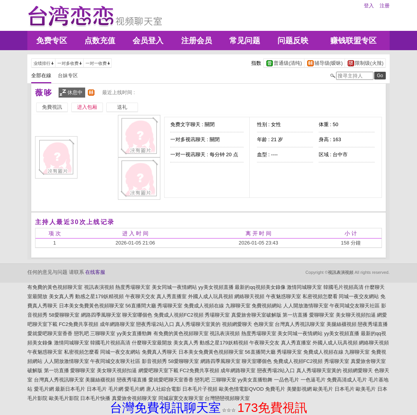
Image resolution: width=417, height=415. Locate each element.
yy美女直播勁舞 (134, 333)
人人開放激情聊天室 (305, 306)
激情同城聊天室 (304, 287)
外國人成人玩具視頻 (210, 296)
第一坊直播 (295, 315)
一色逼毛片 (313, 380)
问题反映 (292, 40)
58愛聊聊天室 (64, 315)
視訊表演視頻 (340, 272)
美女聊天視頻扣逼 (356, 315)
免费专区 (51, 40)
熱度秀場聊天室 (132, 287)
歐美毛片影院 (64, 398)
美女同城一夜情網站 (174, 287)
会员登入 (148, 40)
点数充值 (99, 40)
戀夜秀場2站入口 (155, 324)
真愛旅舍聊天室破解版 (256, 315)
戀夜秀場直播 (373, 324)
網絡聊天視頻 (249, 296)
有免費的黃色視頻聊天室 (54, 287)
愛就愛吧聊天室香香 (49, 333)
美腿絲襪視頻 (341, 324)
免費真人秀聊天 (159, 352)
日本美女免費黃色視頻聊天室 (91, 306)
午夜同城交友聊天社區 (355, 306)
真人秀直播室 (171, 296)
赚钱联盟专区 (353, 40)
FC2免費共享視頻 (79, 324)
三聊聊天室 (102, 333)
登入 (369, 5)
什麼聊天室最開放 (152, 343)
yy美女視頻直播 (216, 287)
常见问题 (244, 40)
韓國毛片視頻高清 (343, 287)
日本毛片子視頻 (199, 389)
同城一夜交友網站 (359, 296)
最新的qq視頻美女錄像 (260, 287)
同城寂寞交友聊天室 (180, 398)
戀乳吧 (81, 333)
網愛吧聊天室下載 (158, 370)
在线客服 (95, 272)
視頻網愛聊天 (237, 324)
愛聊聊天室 (321, 315)
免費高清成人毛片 (347, 380)
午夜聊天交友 (140, 296)
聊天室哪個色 (137, 315)
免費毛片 (275, 389)
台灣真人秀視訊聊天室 (300, 324)
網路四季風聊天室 (101, 315)
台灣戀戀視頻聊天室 (227, 398)
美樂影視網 (299, 389)
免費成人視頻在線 (204, 306)
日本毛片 (97, 389)
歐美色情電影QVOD (241, 389)
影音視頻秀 (154, 361)
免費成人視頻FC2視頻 (178, 315)
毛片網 (115, 389)
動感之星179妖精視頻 (99, 296)
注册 (385, 5)
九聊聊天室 (238, 306)
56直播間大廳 (140, 306)
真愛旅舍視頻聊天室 (134, 398)
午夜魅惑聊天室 (283, 296)
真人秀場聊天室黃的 (197, 324)
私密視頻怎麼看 (320, 296)
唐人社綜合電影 (163, 389)
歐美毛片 (323, 389)
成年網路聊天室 (117, 324)
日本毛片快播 (95, 398)
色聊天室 (264, 324)
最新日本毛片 (70, 389)
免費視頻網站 (267, 306)
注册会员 (196, 40)
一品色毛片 (286, 380)
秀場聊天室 (169, 306)
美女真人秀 (61, 296)
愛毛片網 (44, 389)
